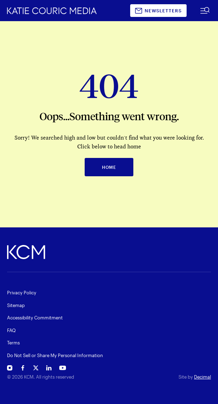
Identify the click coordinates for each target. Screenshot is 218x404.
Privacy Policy (21, 292)
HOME (109, 167)
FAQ (11, 330)
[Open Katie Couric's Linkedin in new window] (49, 369)
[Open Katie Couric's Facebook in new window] (22, 369)
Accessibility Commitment (35, 317)
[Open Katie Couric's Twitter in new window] (35, 369)
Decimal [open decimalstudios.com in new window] (202, 377)
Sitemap (16, 305)
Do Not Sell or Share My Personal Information (55, 355)
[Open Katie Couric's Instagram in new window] (9, 369)
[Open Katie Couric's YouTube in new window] (62, 369)
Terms (13, 342)
